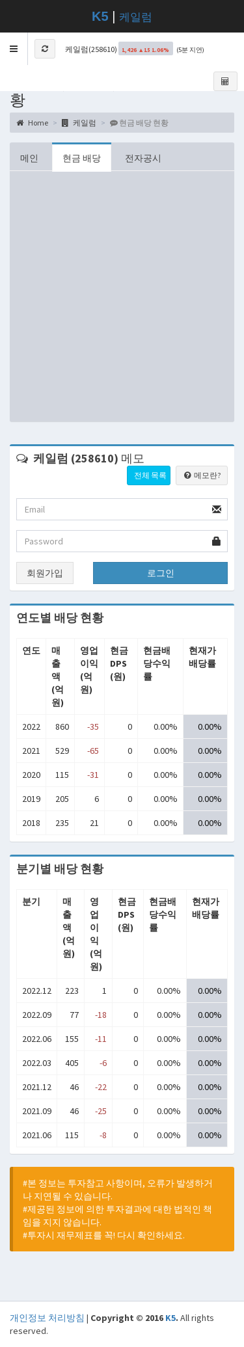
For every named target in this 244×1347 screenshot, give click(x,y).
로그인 (160, 573)
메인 (29, 158)
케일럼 (135, 17)
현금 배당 (81, 158)
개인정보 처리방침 (47, 1318)
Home (32, 122)
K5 (170, 1318)
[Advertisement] (122, 299)
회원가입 (45, 573)
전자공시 (143, 158)
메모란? (202, 475)
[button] (14, 49)
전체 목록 (150, 475)
